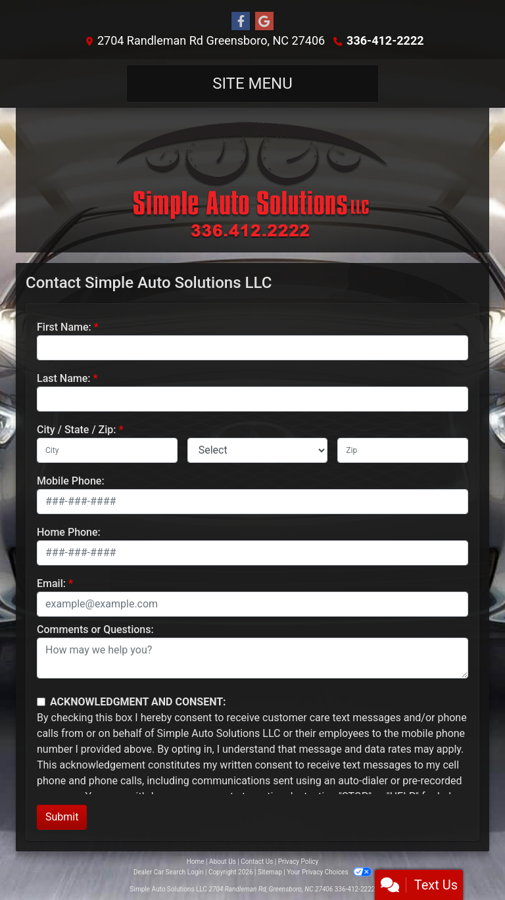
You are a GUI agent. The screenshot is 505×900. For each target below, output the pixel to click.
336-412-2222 (385, 40)
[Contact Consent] (41, 702)
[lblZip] (402, 450)
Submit (61, 817)
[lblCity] (107, 450)
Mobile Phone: (71, 481)
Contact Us (257, 861)
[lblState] (257, 450)
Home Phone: (69, 532)
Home (195, 861)
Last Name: (64, 378)
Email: (51, 583)
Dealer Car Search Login (168, 872)
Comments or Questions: (95, 629)
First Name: (64, 327)
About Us (222, 861)
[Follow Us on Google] (264, 22)
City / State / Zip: (76, 429)
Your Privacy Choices (329, 872)
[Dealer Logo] (252, 180)
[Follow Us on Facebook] (240, 22)
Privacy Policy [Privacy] (298, 861)
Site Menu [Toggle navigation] (252, 83)
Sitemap (270, 872)
